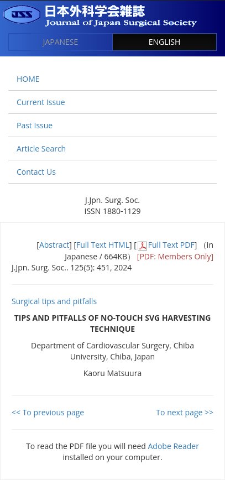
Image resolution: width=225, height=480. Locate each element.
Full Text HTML (102, 244)
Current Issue (41, 102)
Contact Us (36, 171)
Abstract (54, 244)
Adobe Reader (173, 446)
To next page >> (184, 412)
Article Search (41, 148)
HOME (28, 79)
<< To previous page (48, 412)
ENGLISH (165, 41)
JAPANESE (61, 41)
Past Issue (35, 125)
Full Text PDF (171, 244)
